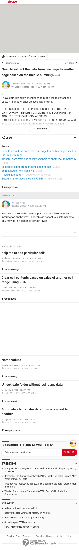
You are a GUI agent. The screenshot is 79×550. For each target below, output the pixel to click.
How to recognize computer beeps (21, 526)
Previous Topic (12, 63)
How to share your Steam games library (24, 517)
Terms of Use (28, 536)
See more (41, 128)
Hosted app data (11, 174)
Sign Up (10, 536)
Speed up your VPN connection (20, 522)
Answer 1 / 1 (9, 195)
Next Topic (69, 63)
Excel (42, 56)
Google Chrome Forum (38, 174)
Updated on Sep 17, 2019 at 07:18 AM (28, 206)
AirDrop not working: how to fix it (20, 508)
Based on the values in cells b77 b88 (23, 178)
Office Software (28, 56)
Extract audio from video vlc (18, 170)
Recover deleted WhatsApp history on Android (27, 513)
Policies (68, 536)
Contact (59, 536)
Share (9, 137)
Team (18, 536)
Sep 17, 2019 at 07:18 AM (42, 87)
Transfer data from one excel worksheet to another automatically (39, 159)
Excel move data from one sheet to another (26, 166)
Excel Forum (55, 178)
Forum (12, 56)
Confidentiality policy (45, 536)
